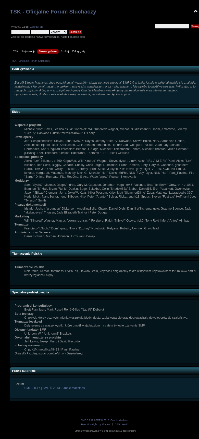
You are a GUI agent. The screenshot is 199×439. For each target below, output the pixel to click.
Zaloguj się (36, 26)
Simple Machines (73, 388)
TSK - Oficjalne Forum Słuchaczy (53, 12)
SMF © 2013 (51, 388)
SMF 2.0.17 (32, 388)
